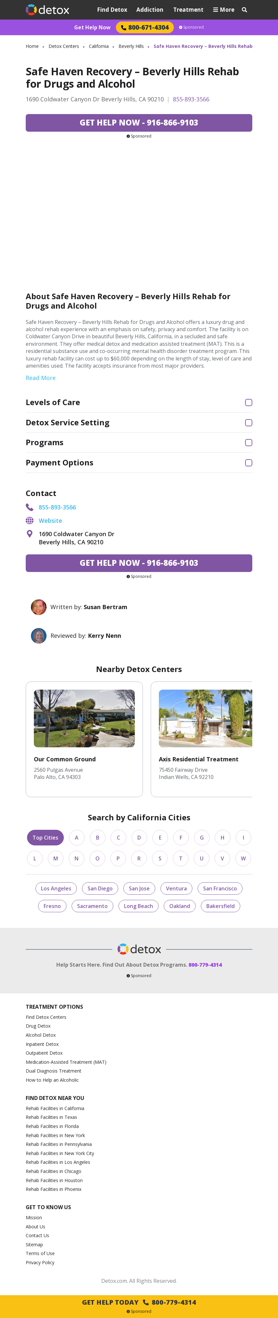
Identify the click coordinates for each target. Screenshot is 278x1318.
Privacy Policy (40, 1262)
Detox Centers (64, 46)
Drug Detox (38, 1026)
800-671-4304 (145, 27)
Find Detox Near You (55, 1098)
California (99, 46)
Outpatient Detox (44, 1053)
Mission (34, 1217)
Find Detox (112, 9)
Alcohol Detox (41, 1035)
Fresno (52, 906)
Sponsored (191, 27)
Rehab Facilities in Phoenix (53, 1189)
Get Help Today (139, 1302)
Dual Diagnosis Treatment (53, 1071)
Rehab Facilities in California (55, 1108)
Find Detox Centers (46, 1017)
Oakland (179, 906)
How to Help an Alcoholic (52, 1080)
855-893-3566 (191, 99)
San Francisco (220, 888)
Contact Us (37, 1235)
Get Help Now (92, 27)
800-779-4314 (205, 964)
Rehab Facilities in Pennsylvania (59, 1144)
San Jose (139, 888)
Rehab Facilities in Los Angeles (58, 1162)
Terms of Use (40, 1253)
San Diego (100, 888)
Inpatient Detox (42, 1044)
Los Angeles (56, 888)
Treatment (188, 9)
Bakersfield (220, 906)
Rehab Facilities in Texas (51, 1117)
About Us (35, 1226)
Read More (41, 378)
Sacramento (92, 906)
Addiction (149, 9)
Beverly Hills (131, 46)
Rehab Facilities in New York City (60, 1153)
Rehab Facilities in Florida (52, 1126)
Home (32, 46)
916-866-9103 (139, 122)
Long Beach (138, 906)
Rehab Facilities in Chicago (53, 1171)
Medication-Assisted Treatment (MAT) (66, 1062)
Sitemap (34, 1244)
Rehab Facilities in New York (55, 1135)
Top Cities (45, 837)
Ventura (176, 888)
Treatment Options (54, 1007)
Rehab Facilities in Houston (54, 1180)
